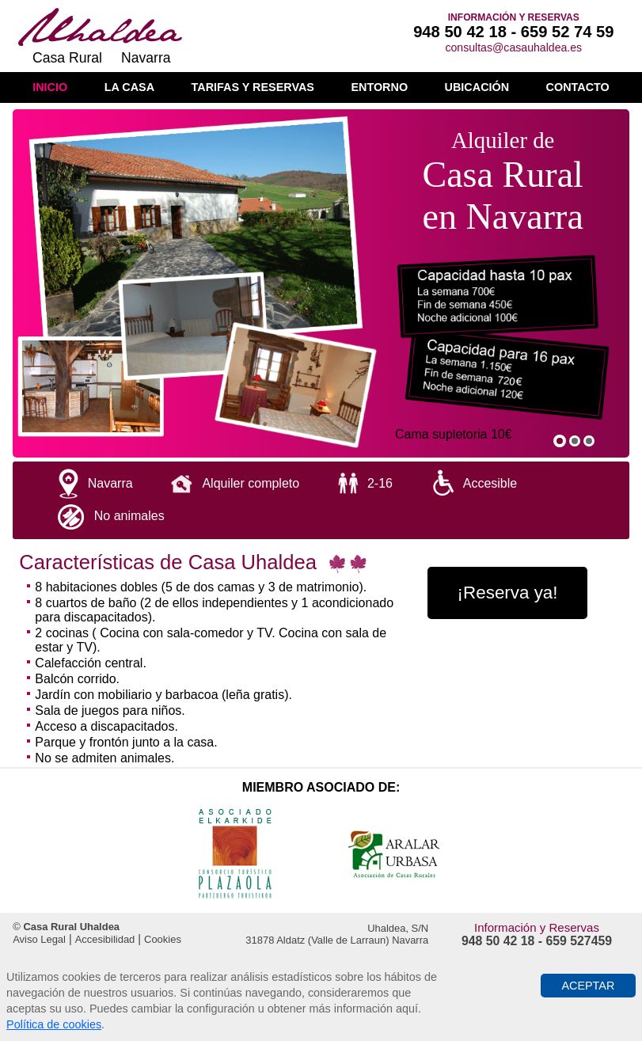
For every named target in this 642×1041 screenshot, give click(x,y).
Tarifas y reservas (253, 87)
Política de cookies (53, 1024)
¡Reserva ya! (508, 592)
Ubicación (477, 87)
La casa (129, 87)
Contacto (578, 87)
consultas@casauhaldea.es (513, 47)
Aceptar (587, 985)
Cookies (162, 939)
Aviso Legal (39, 939)
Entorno (379, 87)
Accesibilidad (105, 939)
